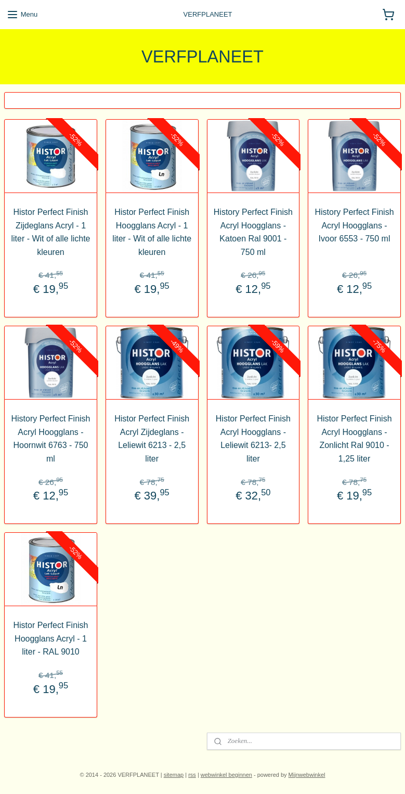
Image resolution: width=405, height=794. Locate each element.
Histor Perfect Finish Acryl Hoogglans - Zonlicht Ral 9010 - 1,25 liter (354, 438)
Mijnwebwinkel (307, 775)
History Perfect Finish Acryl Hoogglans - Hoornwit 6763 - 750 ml (50, 438)
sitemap (174, 775)
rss (192, 775)
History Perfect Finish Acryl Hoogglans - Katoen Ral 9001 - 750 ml (253, 232)
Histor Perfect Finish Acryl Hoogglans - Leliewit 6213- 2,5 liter (253, 438)
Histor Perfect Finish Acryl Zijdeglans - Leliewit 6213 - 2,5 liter (151, 438)
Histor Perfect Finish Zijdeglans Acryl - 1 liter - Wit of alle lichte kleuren (50, 232)
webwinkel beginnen (226, 775)
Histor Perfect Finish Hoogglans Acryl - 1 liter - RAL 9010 (50, 638)
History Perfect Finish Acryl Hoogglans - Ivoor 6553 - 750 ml (354, 225)
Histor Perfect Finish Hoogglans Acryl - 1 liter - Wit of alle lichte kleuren (151, 232)
